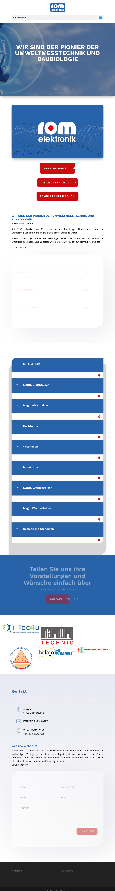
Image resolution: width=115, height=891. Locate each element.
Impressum (17, 870)
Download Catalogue (56, 196)
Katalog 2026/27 (56, 168)
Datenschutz (67, 870)
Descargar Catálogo (56, 182)
